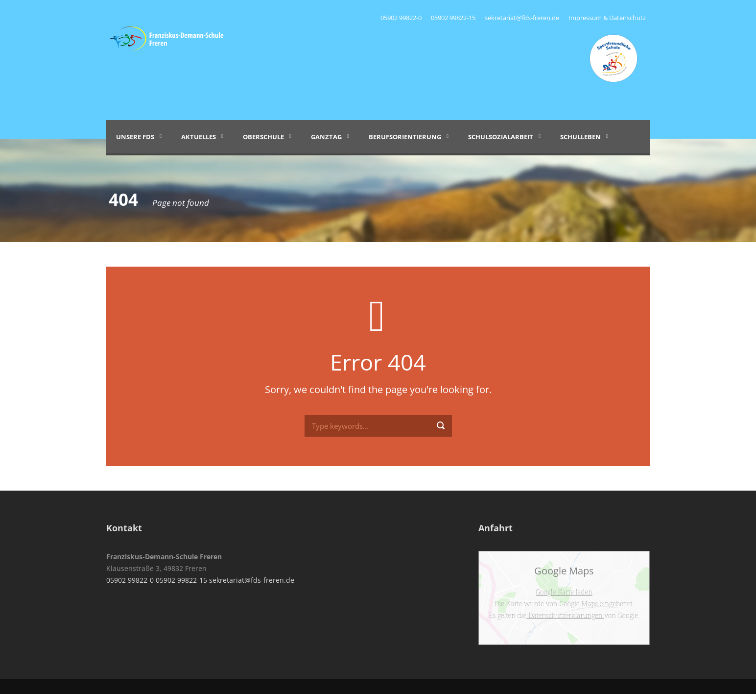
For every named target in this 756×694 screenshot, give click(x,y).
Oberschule (263, 136)
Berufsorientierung (405, 136)
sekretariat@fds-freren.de (522, 17)
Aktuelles (198, 136)
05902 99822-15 (453, 17)
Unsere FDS (135, 136)
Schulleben (580, 136)
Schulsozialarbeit (500, 136)
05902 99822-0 (401, 17)
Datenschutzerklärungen (565, 615)
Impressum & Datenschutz (607, 17)
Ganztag (326, 136)
